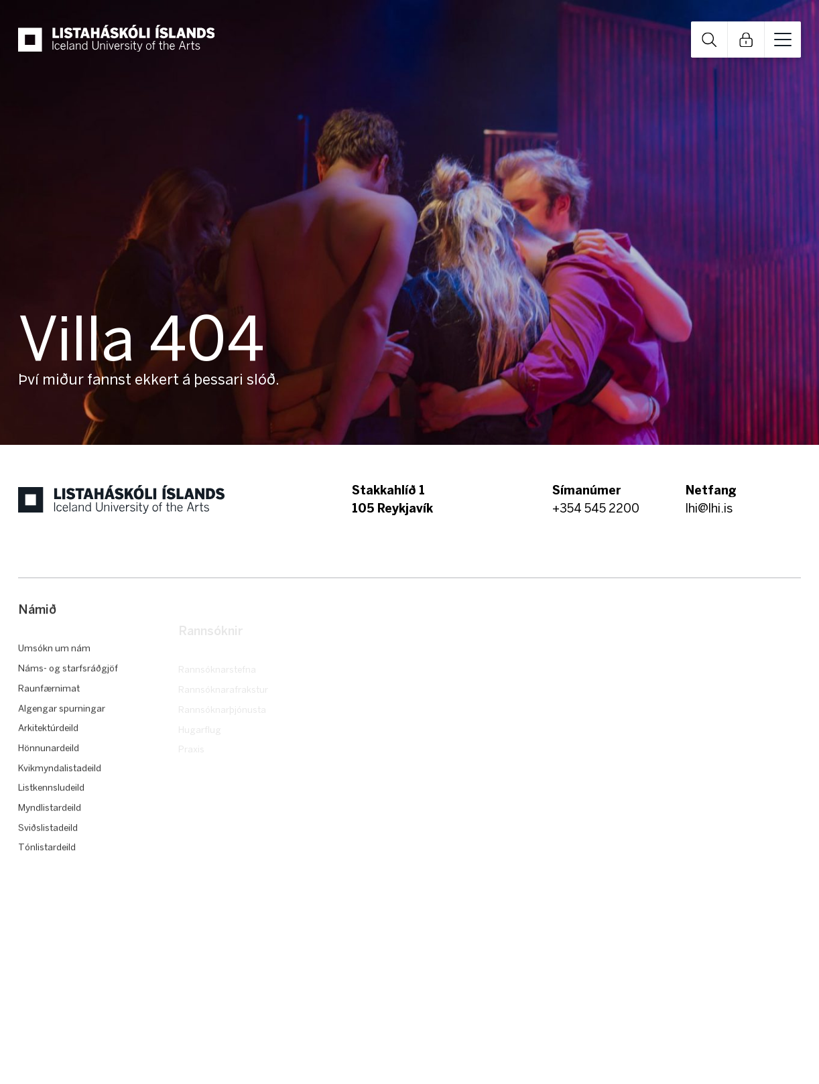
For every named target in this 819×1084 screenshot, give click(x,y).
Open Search (709, 39)
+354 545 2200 (595, 508)
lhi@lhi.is (709, 508)
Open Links (746, 39)
